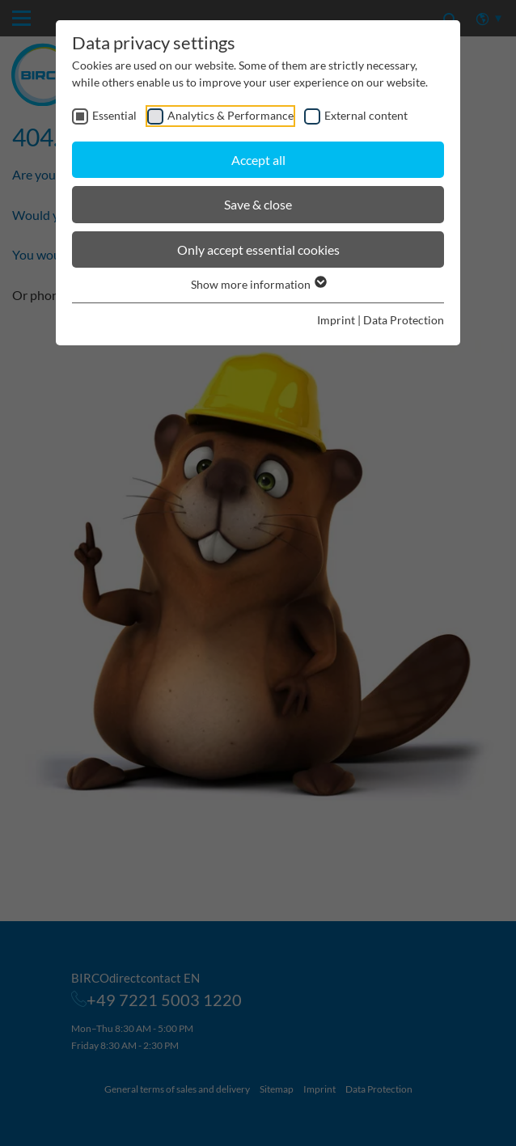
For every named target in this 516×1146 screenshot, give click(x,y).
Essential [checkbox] (114, 115)
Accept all (258, 159)
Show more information (258, 284)
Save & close (258, 204)
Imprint (336, 320)
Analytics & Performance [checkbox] (230, 115)
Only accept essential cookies (258, 249)
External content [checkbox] (366, 115)
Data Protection (403, 320)
